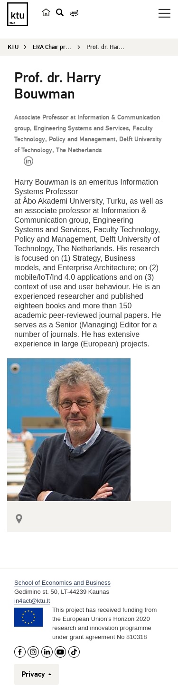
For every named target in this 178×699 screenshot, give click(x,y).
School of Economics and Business (62, 582)
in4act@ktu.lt (32, 600)
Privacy (36, 674)
